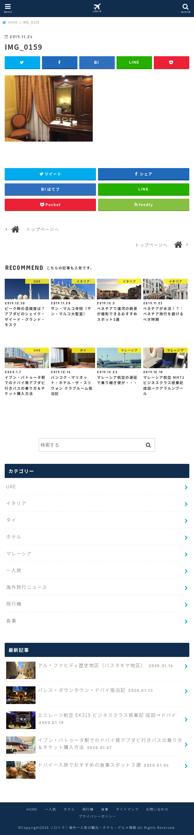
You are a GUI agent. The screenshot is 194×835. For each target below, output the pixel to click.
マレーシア (19, 553)
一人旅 (14, 570)
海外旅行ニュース (26, 586)
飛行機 (14, 603)
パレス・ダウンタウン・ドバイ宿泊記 (80, 692)
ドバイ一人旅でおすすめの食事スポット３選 (88, 767)
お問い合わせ (157, 809)
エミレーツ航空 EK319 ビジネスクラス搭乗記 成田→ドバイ (91, 720)
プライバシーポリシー (97, 816)
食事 (11, 620)
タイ (11, 519)
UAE (11, 486)
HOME (32, 809)
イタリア (16, 503)
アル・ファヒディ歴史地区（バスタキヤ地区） (90, 668)
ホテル (14, 536)
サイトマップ (127, 809)
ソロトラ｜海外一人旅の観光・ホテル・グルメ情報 (93, 827)
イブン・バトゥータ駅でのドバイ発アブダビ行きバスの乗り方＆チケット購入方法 (94, 745)
